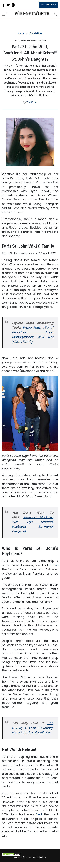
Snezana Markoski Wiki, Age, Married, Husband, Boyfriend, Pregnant (32, 524)
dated (53, 565)
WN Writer (31, 102)
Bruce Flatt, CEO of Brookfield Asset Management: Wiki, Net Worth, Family (32, 334)
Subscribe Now (48, 4)
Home (21, 33)
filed (40, 814)
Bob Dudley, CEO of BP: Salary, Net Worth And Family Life (32, 728)
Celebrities (36, 33)
